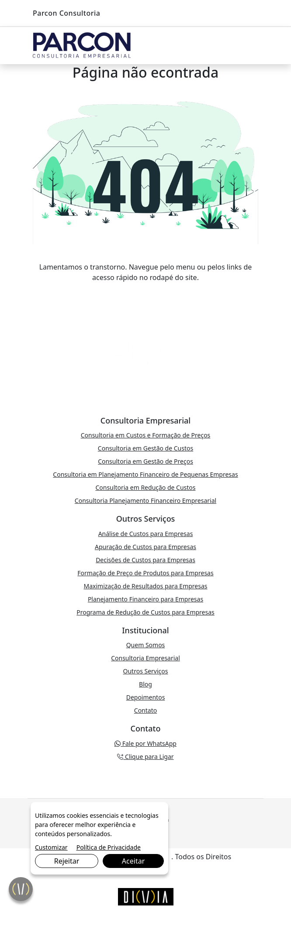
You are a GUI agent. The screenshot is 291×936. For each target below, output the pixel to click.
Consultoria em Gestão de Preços (145, 461)
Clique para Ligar (145, 756)
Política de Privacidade (108, 847)
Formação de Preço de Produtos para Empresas (145, 573)
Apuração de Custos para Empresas (145, 547)
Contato (145, 710)
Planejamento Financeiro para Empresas (145, 599)
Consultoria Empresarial (145, 658)
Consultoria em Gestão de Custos (145, 448)
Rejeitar (67, 861)
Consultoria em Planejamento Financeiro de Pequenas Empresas (145, 474)
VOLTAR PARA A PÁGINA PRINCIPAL (145, 295)
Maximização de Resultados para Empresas (145, 586)
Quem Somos (145, 645)
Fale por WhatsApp (145, 743)
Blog (145, 684)
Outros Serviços (145, 671)
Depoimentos (145, 697)
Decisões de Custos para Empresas (145, 560)
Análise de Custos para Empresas (145, 533)
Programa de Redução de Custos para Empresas (145, 612)
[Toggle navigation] (249, 46)
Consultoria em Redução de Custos (145, 487)
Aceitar (133, 861)
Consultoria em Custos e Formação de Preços (146, 435)
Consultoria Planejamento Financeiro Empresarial (145, 500)
